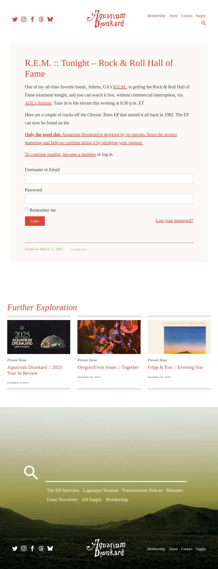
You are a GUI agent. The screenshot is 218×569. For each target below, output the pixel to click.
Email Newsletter (62, 499)
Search (203, 23)
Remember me (43, 210)
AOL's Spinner (38, 103)
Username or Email (42, 169)
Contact (186, 16)
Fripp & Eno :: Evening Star (175, 367)
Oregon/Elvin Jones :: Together (108, 367)
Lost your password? (174, 220)
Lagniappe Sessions (101, 490)
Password (33, 189)
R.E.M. (119, 86)
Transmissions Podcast (142, 490)
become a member (79, 154)
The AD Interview (63, 490)
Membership (156, 16)
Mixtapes (174, 490)
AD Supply (92, 499)
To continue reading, (44, 154)
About (173, 16)
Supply (201, 16)
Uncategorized (78, 249)
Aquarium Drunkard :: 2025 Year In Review (34, 370)
